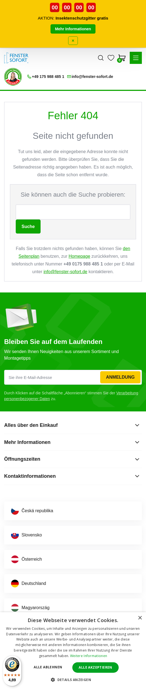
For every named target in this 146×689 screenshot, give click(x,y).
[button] (136, 58)
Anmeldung (120, 377)
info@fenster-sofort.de (65, 271)
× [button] (140, 618)
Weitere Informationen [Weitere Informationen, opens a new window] (88, 655)
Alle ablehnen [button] (48, 667)
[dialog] (73, 650)
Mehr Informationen (73, 29)
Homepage (79, 256)
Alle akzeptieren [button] (95, 667)
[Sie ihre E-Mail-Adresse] (73, 377)
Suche (28, 226)
